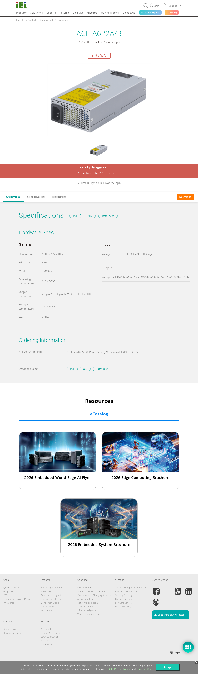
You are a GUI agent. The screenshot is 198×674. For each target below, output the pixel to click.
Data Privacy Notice (119, 669)
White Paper (47, 644)
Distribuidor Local (12, 632)
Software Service (123, 602)
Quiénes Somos (11, 587)
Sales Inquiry (9, 629)
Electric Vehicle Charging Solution (94, 595)
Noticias (44, 640)
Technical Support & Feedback (130, 587)
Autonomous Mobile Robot (91, 591)
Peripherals (46, 610)
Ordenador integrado (51, 595)
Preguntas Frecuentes (126, 591)
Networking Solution (87, 602)
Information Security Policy (16, 598)
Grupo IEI (8, 591)
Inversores (8, 602)
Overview (13, 197)
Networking (46, 591)
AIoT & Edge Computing (52, 587)
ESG (5, 595)
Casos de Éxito (48, 629)
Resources (59, 197)
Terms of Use (143, 669)
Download (185, 196)
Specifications (36, 197)
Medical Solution (85, 606)
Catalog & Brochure (50, 632)
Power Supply (47, 606)
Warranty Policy (123, 606)
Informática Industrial (51, 598)
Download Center (49, 636)
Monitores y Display (50, 602)
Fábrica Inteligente (86, 610)
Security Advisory (123, 595)
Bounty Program (123, 598)
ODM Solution (84, 587)
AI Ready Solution (86, 598)
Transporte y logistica (88, 614)
